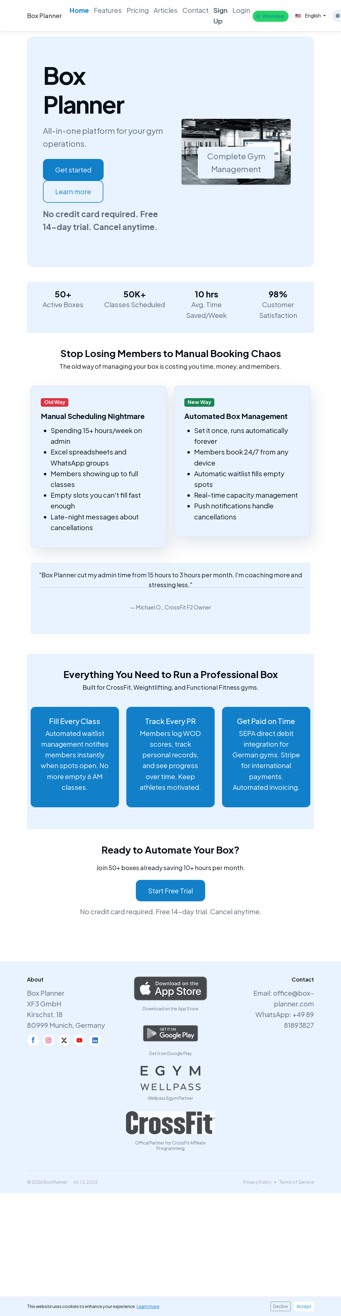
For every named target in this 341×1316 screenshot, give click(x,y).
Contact (195, 10)
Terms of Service (296, 1182)
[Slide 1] (225, 176)
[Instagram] (48, 1040)
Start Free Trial (170, 890)
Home (79, 10)
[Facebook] (33, 1040)
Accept (304, 1306)
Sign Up (220, 15)
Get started (73, 169)
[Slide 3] (247, 176)
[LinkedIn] (95, 1040)
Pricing (138, 10)
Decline (280, 1306)
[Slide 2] (236, 176)
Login (241, 10)
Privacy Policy (257, 1182)
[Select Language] (310, 15)
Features (108, 10)
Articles (166, 10)
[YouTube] (79, 1040)
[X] (64, 1040)
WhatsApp (271, 16)
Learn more (73, 191)
